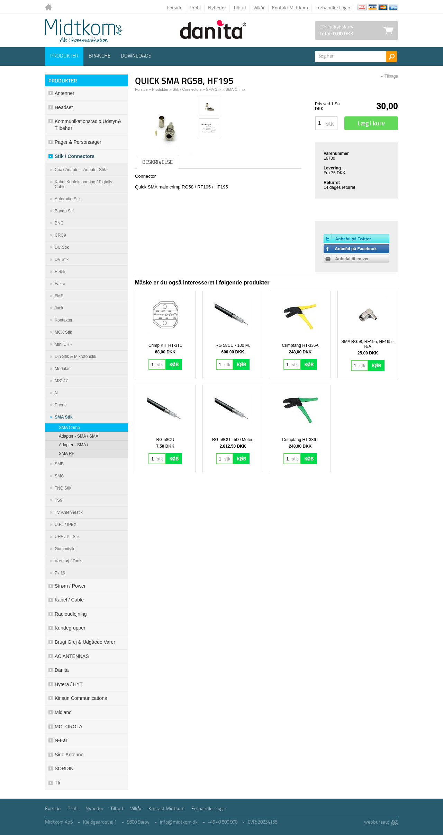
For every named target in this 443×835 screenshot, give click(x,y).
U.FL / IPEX (65, 524)
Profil (195, 8)
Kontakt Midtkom (290, 8)
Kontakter (63, 320)
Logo (84, 30)
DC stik (62, 247)
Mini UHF (63, 344)
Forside (174, 8)
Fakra (60, 283)
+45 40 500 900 (222, 822)
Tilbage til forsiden (50, 8)
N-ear (61, 740)
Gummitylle (65, 548)
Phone (61, 405)
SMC (59, 476)
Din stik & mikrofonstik (75, 356)
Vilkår (259, 8)
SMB (59, 464)
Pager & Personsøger (78, 142)
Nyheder (217, 8)
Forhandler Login (332, 8)
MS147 (61, 380)
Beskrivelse (157, 162)
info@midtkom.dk (179, 822)
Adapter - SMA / (73, 444)
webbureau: (376, 822)
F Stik (60, 271)
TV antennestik (69, 512)
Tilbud (239, 8)
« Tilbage (389, 76)
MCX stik (63, 332)
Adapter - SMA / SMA (78, 436)
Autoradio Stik (68, 198)
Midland (63, 712)
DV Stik (62, 259)
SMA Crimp (69, 427)
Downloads (136, 56)
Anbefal (356, 258)
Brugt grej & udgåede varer (85, 642)
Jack (59, 308)
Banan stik (65, 211)
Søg (391, 56)
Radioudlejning (71, 614)
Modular (62, 368)
